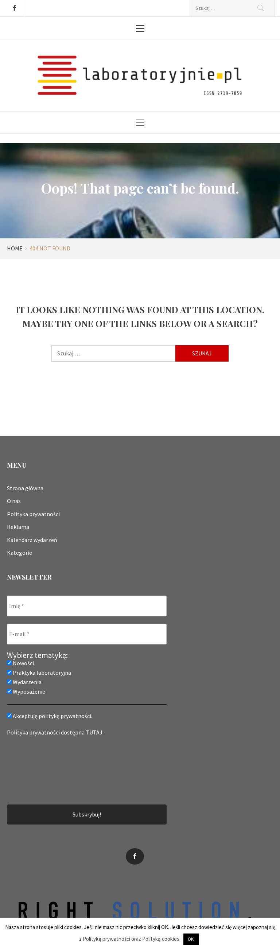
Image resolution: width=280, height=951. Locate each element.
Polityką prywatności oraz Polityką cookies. (131, 938)
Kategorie (19, 552)
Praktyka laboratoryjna (39, 672)
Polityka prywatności (33, 514)
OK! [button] (191, 939)
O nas (14, 500)
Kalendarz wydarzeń (32, 539)
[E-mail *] (87, 634)
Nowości (20, 663)
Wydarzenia (24, 682)
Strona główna (25, 488)
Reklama (18, 526)
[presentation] (37, 769)
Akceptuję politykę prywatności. (49, 716)
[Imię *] (87, 606)
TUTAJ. (95, 732)
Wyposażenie (26, 691)
